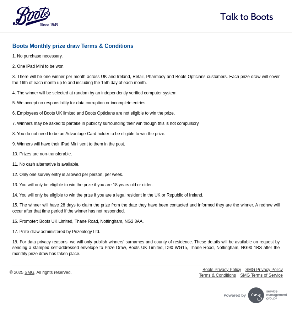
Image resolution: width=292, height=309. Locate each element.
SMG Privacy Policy (264, 269)
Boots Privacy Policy (221, 269)
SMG (29, 272)
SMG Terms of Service (261, 275)
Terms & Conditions (217, 275)
